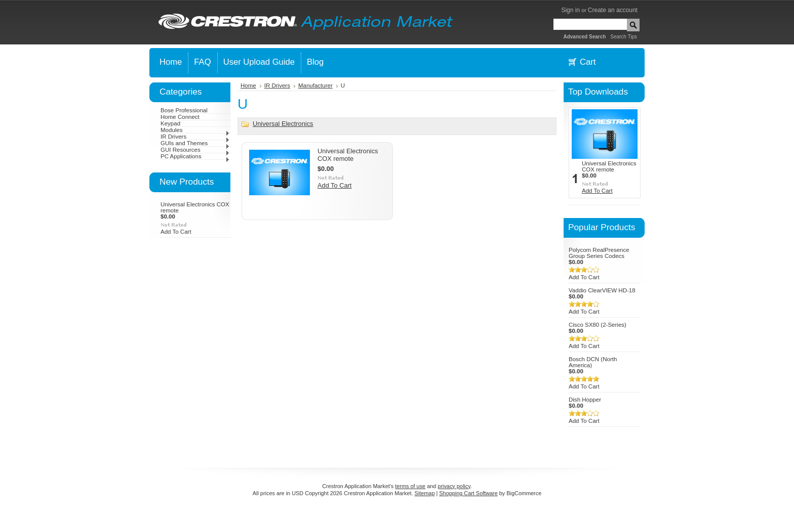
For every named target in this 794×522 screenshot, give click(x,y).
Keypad (170, 123)
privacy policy (454, 486)
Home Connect (180, 117)
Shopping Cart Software (468, 493)
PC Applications (195, 156)
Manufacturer (315, 85)
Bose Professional (184, 110)
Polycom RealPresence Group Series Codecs (599, 253)
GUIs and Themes (195, 143)
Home (248, 85)
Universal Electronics (283, 123)
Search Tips (623, 36)
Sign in (570, 10)
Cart (588, 62)
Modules (195, 130)
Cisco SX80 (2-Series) (597, 325)
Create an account (613, 10)
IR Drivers (195, 137)
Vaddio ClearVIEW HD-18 (602, 290)
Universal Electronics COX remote (347, 154)
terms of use (410, 486)
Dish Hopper (585, 400)
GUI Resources (195, 150)
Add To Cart (176, 232)
